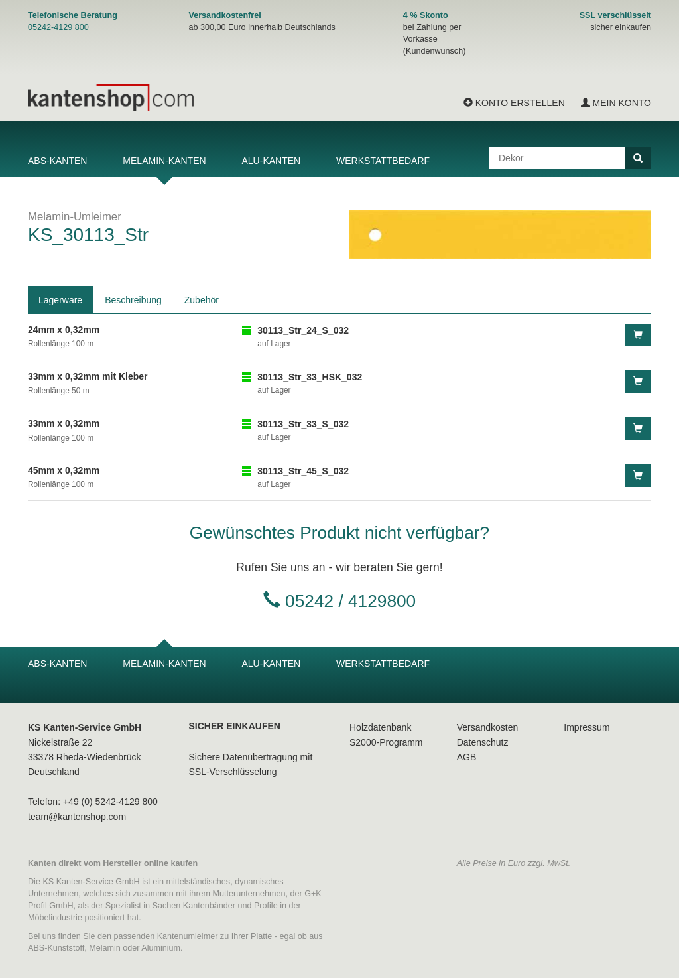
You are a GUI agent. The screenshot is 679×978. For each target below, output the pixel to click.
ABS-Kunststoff (56, 948)
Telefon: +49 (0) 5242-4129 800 (93, 801)
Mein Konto (616, 103)
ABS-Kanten (57, 160)
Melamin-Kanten (164, 160)
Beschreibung (133, 300)
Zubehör (201, 300)
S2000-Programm (386, 742)
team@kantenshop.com (77, 816)
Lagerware (60, 300)
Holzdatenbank (380, 727)
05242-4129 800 (58, 27)
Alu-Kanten (270, 160)
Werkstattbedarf (383, 160)
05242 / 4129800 (350, 601)
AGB (467, 757)
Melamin (105, 948)
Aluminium (160, 948)
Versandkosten (488, 727)
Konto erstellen (514, 103)
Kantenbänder (209, 905)
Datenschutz (483, 742)
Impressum (586, 727)
